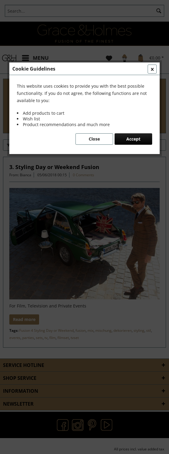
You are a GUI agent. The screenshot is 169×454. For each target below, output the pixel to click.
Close (94, 139)
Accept (133, 139)
